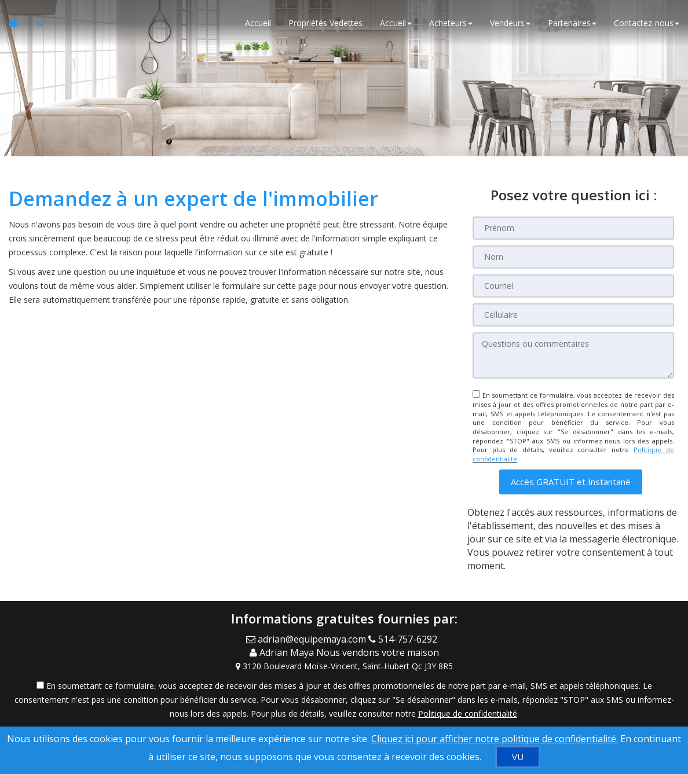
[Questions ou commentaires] (573, 355)
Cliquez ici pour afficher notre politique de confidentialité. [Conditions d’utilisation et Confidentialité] (494, 738)
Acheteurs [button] (451, 22)
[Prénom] (573, 228)
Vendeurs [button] (510, 22)
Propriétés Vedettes (325, 22)
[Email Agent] (307, 639)
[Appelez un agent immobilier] (36, 23)
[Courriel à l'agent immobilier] (18, 23)
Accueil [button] (396, 22)
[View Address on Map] (344, 666)
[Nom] (573, 257)
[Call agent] (405, 639)
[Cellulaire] (573, 315)
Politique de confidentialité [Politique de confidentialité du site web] (467, 713)
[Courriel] (573, 286)
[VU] (517, 757)
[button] (570, 481)
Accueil (258, 22)
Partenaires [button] (572, 22)
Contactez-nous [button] (646, 22)
